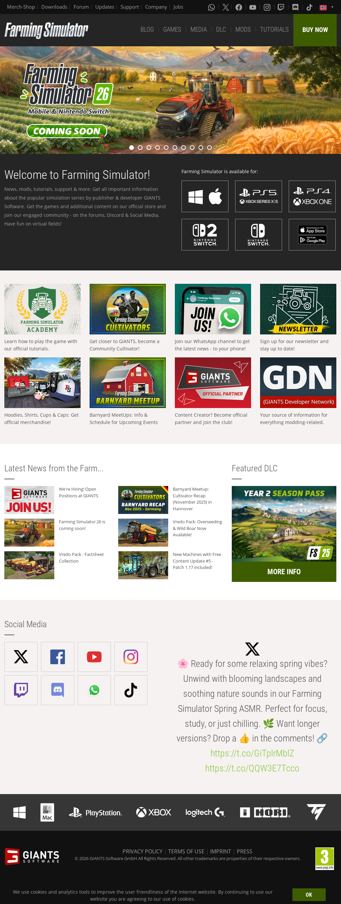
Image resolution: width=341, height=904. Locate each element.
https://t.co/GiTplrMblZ (252, 753)
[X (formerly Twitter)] (225, 7)
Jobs (178, 6)
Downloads (54, 6)
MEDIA (198, 29)
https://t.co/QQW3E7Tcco (252, 768)
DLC (221, 29)
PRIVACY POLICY (143, 851)
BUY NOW (315, 30)
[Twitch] (282, 7)
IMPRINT (220, 851)
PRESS (244, 851)
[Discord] (296, 7)
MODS (243, 29)
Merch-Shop (21, 6)
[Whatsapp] (212, 7)
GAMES (172, 29)
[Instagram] (268, 7)
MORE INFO (284, 572)
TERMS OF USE (186, 851)
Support (130, 6)
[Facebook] (239, 7)
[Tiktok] (310, 7)
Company (156, 6)
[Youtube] (253, 7)
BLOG (147, 29)
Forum (81, 6)
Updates (104, 6)
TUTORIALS (274, 29)
